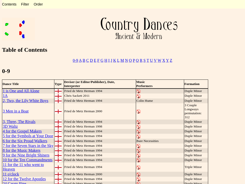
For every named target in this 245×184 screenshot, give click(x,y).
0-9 (75, 60)
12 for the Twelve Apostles (24, 179)
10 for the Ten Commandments (28, 160)
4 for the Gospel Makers (22, 131)
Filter (25, 4)
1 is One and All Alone (21, 91)
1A (5, 96)
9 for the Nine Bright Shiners (26, 155)
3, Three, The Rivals (19, 122)
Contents (9, 4)
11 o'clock (11, 174)
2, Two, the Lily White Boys (25, 100)
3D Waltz (10, 126)
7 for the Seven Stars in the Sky (28, 146)
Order (38, 4)
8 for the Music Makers (21, 150)
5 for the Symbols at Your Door (28, 136)
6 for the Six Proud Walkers (25, 141)
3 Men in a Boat (16, 111)
